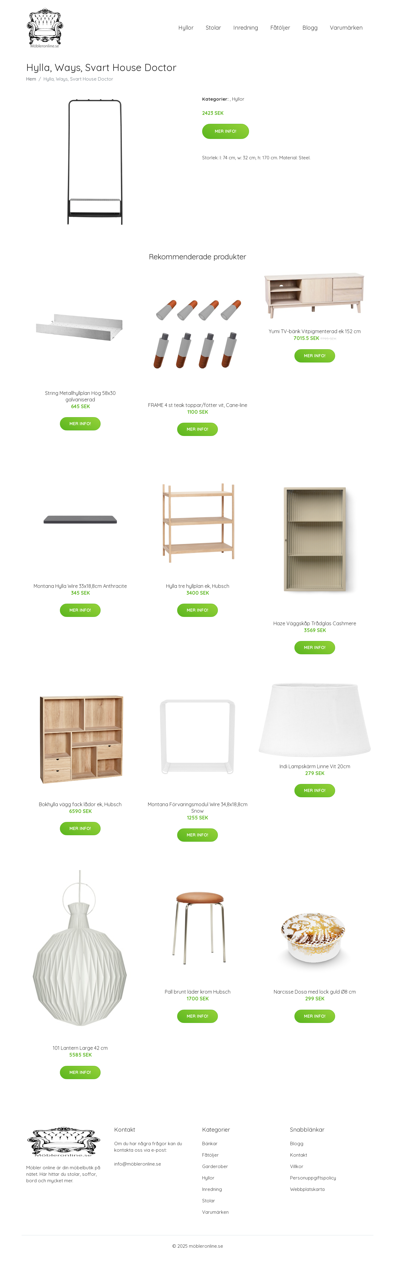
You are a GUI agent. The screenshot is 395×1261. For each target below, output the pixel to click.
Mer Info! (225, 135)
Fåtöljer (280, 29)
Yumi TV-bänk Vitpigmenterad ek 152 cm (315, 336)
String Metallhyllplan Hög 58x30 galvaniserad (80, 400)
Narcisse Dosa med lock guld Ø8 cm (315, 996)
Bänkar (210, 1148)
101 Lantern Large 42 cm (80, 1052)
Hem (31, 83)
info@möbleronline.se (137, 1168)
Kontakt (298, 1159)
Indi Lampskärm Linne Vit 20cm (315, 771)
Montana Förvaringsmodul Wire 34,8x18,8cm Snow (197, 812)
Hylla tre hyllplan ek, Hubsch (197, 590)
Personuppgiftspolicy (313, 1182)
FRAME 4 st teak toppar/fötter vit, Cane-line (197, 409)
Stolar (213, 29)
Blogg (310, 29)
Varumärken (346, 29)
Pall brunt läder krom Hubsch (198, 996)
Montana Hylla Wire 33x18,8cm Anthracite (80, 590)
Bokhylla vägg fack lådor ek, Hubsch (80, 809)
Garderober (215, 1171)
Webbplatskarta (307, 1193)
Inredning (245, 29)
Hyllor (185, 29)
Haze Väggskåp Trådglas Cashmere (314, 628)
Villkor (296, 1171)
